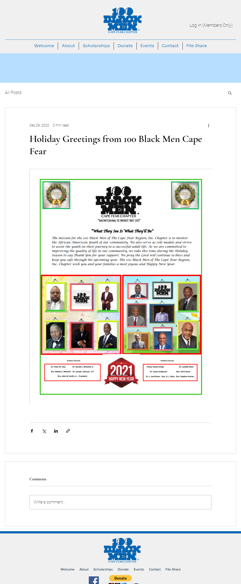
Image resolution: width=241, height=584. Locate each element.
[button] (229, 93)
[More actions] (208, 125)
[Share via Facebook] (32, 431)
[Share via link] (68, 431)
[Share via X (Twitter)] (44, 431)
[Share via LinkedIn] (56, 431)
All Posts (13, 92)
